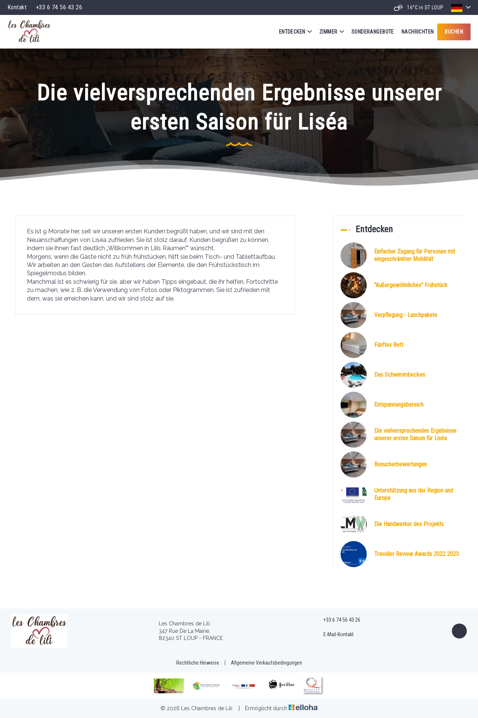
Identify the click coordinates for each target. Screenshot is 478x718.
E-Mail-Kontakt (334, 634)
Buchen (454, 32)
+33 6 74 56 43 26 (337, 620)
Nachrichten (417, 32)
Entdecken (295, 32)
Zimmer (331, 32)
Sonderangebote (372, 32)
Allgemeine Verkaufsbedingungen (266, 663)
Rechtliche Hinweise (197, 663)
